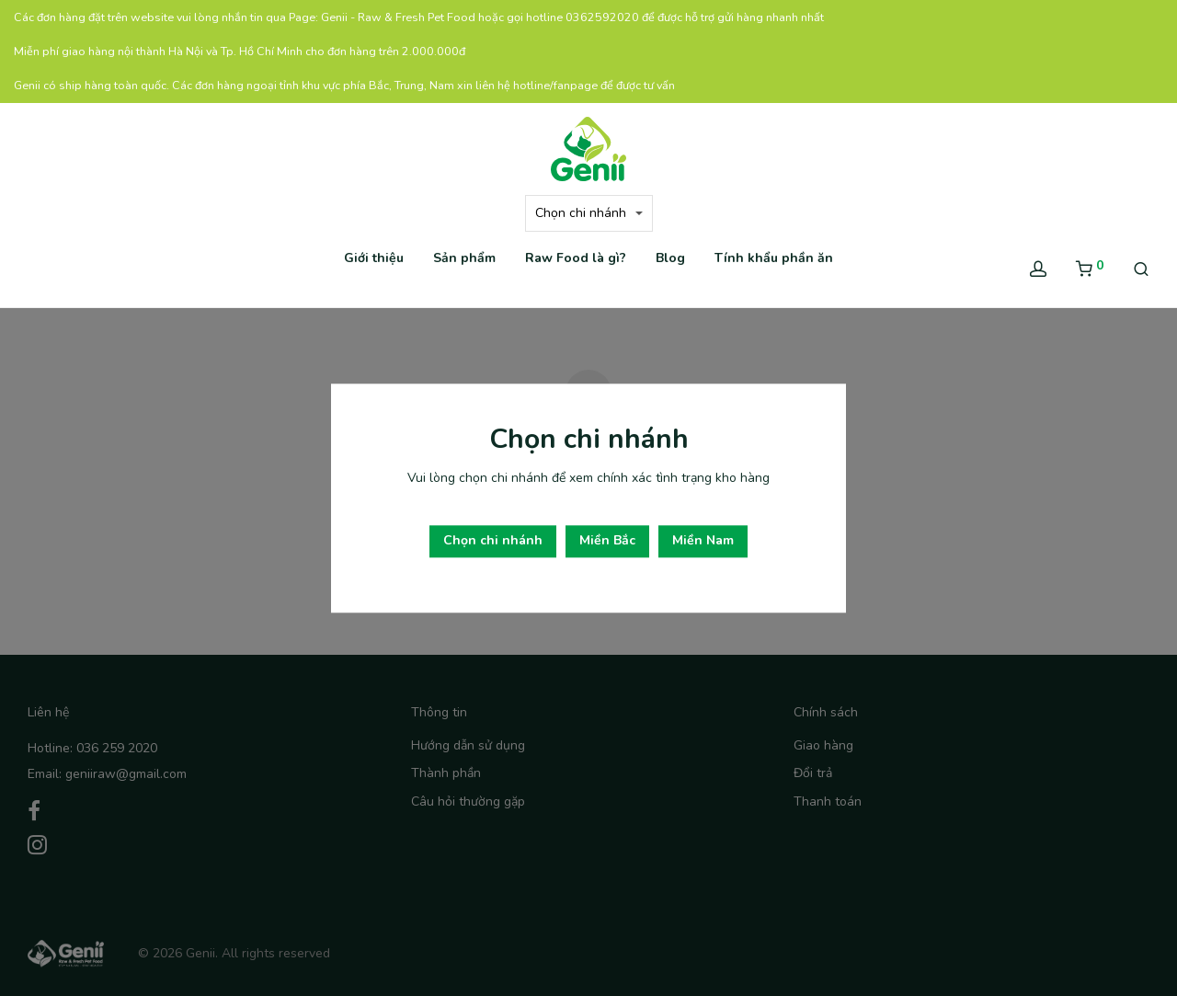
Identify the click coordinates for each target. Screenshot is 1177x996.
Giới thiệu (374, 258)
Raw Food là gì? (575, 258)
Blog (670, 258)
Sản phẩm (464, 258)
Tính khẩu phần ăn (773, 258)
